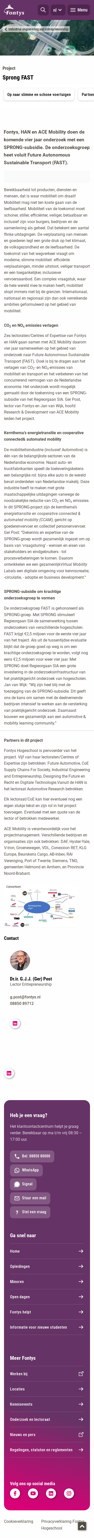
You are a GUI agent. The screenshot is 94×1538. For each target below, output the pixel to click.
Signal (23, 1184)
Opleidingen (47, 1266)
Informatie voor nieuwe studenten (47, 1327)
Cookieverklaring (18, 1521)
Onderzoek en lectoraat (47, 1419)
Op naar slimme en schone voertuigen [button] (39, 94)
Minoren (47, 1282)
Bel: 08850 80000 (32, 1156)
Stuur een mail (30, 1198)
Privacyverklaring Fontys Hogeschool (62, 1525)
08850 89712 (22, 1003)
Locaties (47, 1389)
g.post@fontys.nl (25, 997)
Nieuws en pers (47, 1435)
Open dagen (47, 1297)
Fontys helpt (47, 1312)
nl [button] (58, 10)
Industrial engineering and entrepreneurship (38, 29)
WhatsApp (26, 1170)
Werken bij (47, 1374)
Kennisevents (47, 1404)
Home (47, 1251)
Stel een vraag (30, 1212)
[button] (43, 9)
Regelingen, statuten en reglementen (47, 1450)
